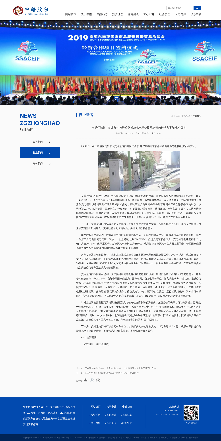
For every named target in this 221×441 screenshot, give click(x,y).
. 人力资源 (110, 423)
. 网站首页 (95, 406)
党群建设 (133, 14)
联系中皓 (196, 14)
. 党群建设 (110, 414)
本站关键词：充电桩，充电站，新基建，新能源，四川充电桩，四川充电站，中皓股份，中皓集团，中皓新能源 (152, 438)
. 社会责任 (95, 423)
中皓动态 (102, 14)
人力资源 (180, 14)
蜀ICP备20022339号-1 (62, 438)
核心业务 (149, 14)
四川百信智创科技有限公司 (95, 438)
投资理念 (117, 14)
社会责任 (164, 14)
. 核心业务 (126, 414)
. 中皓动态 (126, 406)
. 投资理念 (95, 414)
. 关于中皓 (110, 406)
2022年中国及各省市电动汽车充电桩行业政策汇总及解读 (112, 373)
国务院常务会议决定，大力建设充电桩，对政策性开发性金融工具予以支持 (120, 368)
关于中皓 (86, 14)
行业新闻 (196, 116)
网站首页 (70, 14)
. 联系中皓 (126, 423)
